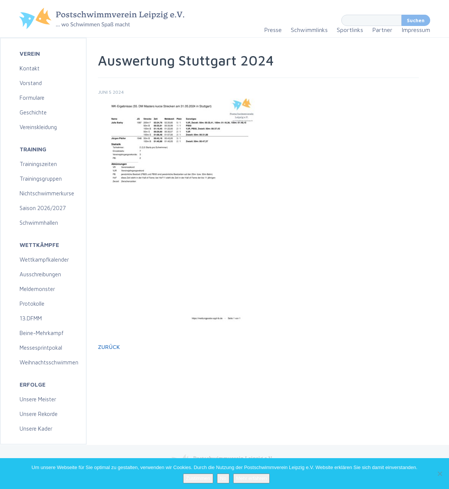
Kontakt (30, 68)
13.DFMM (31, 318)
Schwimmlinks (309, 29)
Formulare (32, 97)
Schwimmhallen (39, 222)
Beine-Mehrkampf (42, 333)
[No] (439, 473)
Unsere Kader (36, 428)
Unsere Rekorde (39, 414)
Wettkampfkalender (44, 259)
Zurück (109, 347)
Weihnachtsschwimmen (49, 362)
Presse (273, 29)
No (223, 478)
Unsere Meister (38, 399)
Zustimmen (198, 478)
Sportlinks (350, 29)
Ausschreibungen (40, 274)
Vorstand (31, 83)
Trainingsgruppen (41, 178)
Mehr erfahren (251, 478)
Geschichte (33, 112)
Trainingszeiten (38, 164)
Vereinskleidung (38, 127)
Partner (382, 29)
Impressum (416, 29)
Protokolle (32, 303)
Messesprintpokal (41, 347)
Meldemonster (37, 289)
